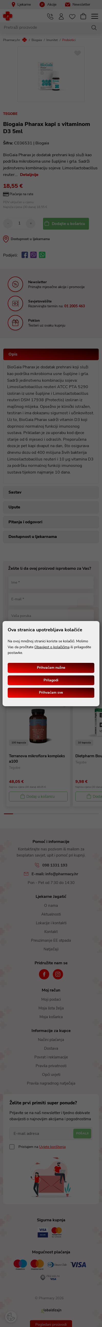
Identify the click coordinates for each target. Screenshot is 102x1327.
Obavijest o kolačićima (51, 647)
